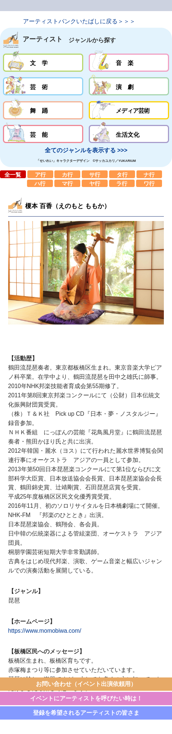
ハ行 (40, 183)
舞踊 (43, 110)
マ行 (67, 183)
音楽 (129, 63)
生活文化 (129, 134)
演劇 (129, 86)
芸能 (43, 134)
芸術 (43, 86)
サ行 (95, 174)
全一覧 (13, 174)
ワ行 (149, 183)
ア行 (40, 174)
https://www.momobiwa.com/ (44, 631)
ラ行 (122, 183)
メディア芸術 (129, 110)
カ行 (67, 174)
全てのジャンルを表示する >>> (86, 150)
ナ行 (149, 174)
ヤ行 (95, 183)
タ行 (122, 174)
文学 (43, 63)
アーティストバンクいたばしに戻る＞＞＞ (79, 21)
